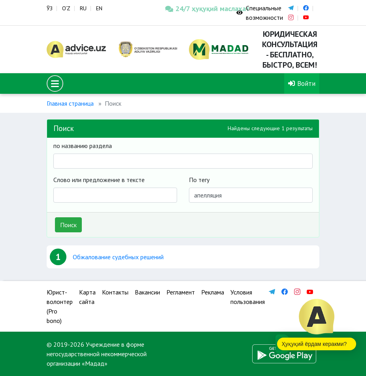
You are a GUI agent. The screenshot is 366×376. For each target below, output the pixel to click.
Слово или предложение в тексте (99, 180)
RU (83, 8)
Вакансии (147, 292)
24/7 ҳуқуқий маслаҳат (195, 8)
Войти (301, 83)
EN (99, 8)
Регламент (180, 292)
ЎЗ (50, 8)
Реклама (212, 292)
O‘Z (66, 8)
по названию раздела (82, 146)
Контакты (115, 292)
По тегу (199, 180)
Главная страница (70, 103)
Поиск (68, 225)
